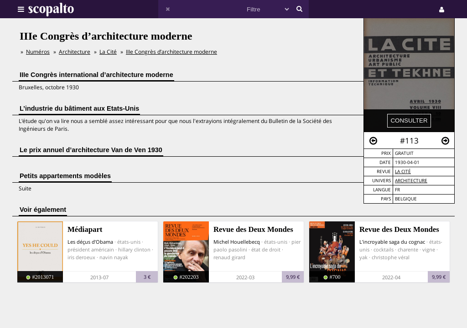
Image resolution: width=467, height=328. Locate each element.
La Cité (403, 171)
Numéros (38, 52)
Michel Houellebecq (236, 241)
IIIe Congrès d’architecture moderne (171, 52)
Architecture (411, 181)
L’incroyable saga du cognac (392, 241)
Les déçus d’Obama (90, 241)
